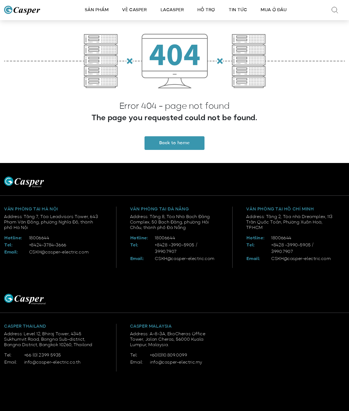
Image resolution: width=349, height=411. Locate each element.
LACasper (172, 10)
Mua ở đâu (274, 10)
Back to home (174, 143)
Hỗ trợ (206, 10)
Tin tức (238, 10)
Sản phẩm (97, 10)
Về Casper (134, 10)
